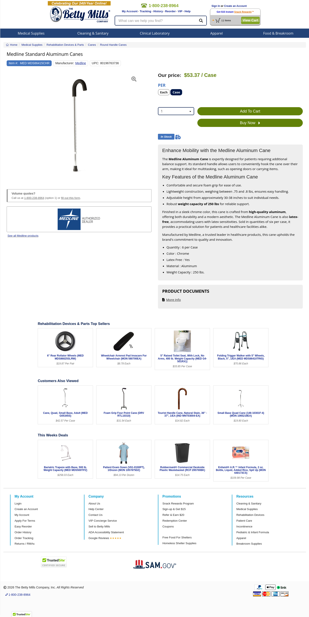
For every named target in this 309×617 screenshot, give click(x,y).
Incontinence (244, 526)
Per (161, 85)
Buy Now (250, 123)
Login (18, 503)
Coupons (168, 526)
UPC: (95, 63)
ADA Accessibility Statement (106, 532)
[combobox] (176, 111)
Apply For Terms (25, 520)
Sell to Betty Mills (99, 526)
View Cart (250, 20)
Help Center (96, 509)
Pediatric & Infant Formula (252, 532)
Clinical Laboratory (155, 33)
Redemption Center (174, 520)
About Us (94, 503)
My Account (130, 11)
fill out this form (70, 198)
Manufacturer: (64, 63)
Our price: (169, 75)
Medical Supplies (31, 33)
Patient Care (244, 520)
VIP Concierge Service (102, 520)
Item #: (13, 63)
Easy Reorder (23, 526)
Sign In (216, 6)
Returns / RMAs (24, 543)
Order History (23, 532)
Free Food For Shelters (177, 537)
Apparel (216, 33)
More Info (173, 299)
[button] (12, 126)
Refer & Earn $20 (173, 514)
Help (187, 11)
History (158, 11)
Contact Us (95, 514)
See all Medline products (23, 235)
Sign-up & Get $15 (174, 509)
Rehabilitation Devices (250, 514)
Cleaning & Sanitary (92, 33)
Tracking (145, 11)
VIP (180, 11)
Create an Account (235, 6)
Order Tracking (24, 538)
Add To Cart (250, 111)
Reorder (170, 11)
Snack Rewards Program (178, 503)
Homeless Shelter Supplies (179, 543)
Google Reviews (98, 538)
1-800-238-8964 (34, 198)
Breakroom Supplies (249, 543)
